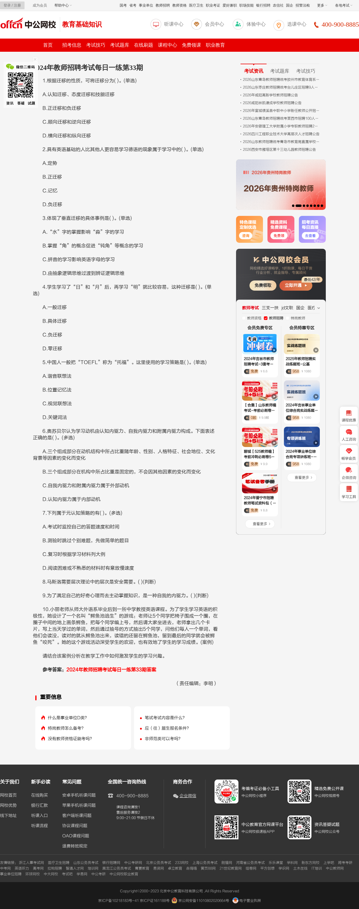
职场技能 (246, 5)
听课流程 (39, 826)
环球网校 (32, 874)
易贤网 (158, 868)
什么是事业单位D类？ (68, 717)
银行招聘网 (111, 863)
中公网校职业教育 (123, 874)
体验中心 (256, 24)
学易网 (82, 874)
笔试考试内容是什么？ (166, 717)
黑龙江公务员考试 (116, 868)
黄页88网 (208, 868)
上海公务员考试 (204, 863)
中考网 (5, 868)
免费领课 (191, 45)
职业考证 (213, 5)
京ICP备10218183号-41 (118, 901)
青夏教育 (142, 868)
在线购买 (39, 795)
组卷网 (251, 868)
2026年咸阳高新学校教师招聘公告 (270, 95)
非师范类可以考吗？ (163, 738)
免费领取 (263, 285)
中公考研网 (133, 863)
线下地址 (8, 816)
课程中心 (167, 45)
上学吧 (328, 863)
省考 (132, 5)
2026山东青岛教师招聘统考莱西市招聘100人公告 (282, 118)
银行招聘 (263, 5)
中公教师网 (335, 868)
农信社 (278, 5)
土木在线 (300, 868)
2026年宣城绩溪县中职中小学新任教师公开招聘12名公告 (282, 111)
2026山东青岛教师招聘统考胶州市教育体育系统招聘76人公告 (282, 79)
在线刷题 (143, 45)
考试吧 (67, 874)
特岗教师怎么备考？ (67, 728)
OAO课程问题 (75, 836)
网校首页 (8, 795)
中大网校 (51, 874)
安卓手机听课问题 (79, 795)
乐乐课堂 (276, 863)
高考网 (38, 868)
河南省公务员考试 (250, 863)
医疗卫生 (196, 5)
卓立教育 (175, 868)
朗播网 (226, 863)
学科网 (292, 863)
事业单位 (146, 5)
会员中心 (214, 24)
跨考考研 (345, 863)
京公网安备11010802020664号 (203, 901)
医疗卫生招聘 (58, 863)
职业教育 (215, 45)
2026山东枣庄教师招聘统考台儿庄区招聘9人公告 (282, 87)
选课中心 (296, 24)
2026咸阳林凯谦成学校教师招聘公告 (272, 103)
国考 (123, 5)
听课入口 (39, 816)
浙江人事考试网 (31, 863)
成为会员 (40, 5)
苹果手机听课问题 (79, 805)
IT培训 (316, 868)
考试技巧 (95, 45)
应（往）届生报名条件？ (168, 728)
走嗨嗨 (191, 868)
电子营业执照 (246, 901)
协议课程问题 (74, 826)
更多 (322, 5)
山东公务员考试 (85, 863)
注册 (17, 5)
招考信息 (71, 45)
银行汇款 (39, 805)
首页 (48, 45)
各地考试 (343, 5)
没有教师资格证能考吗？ (71, 738)
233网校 (181, 863)
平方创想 (267, 868)
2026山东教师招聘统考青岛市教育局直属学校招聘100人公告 (282, 142)
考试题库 (119, 45)
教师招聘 (163, 5)
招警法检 (303, 5)
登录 (7, 5)
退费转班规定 (74, 846)
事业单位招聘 (11, 874)
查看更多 (260, 524)
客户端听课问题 (77, 816)
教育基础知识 (82, 24)
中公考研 (98, 874)
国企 (289, 5)
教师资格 (179, 5)
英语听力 (22, 868)
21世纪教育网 (231, 868)
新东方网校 (311, 863)
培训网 (93, 868)
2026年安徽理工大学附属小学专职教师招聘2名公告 (282, 126)
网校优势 (8, 805)
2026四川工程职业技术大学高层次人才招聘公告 (281, 134)
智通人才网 (75, 868)
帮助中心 (63, 5)
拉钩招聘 (55, 868)
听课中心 (173, 24)
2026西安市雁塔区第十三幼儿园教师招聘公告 (279, 149)
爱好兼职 (230, 5)
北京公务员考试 (158, 863)
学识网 (284, 868)
